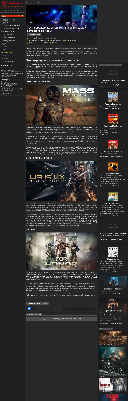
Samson (103, 376)
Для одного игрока (7, 82)
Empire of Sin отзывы (113, 311)
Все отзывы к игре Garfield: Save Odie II (111, 240)
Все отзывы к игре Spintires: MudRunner (110, 133)
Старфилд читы (6, 65)
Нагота (19, 89)
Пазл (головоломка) (16, 73)
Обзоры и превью (8, 38)
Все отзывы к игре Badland (109, 186)
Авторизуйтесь (46, 349)
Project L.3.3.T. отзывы (113, 151)
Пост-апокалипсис (7, 85)
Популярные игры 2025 (10, 29)
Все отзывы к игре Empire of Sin (111, 323)
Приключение (11, 70)
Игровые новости (8, 20)
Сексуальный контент (8, 87)
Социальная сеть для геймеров (12, 3)
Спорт (3, 75)
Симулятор (4, 73)
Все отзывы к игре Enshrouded (111, 293)
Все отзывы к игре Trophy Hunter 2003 (112, 85)
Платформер (5, 77)
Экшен (3, 70)
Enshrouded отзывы (113, 289)
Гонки (14, 75)
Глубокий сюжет (6, 94)
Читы (3, 50)
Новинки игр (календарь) (11, 26)
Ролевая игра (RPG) (7, 72)
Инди (14, 89)
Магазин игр (6, 53)
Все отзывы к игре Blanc (108, 271)
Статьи (40, 3)
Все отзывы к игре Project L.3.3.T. (112, 156)
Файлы (4, 47)
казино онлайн (7, 62)
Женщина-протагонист (9, 83)
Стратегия (18, 72)
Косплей (4, 59)
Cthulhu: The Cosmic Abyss (112, 360)
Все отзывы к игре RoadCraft (110, 108)
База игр (4, 23)
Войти (12, 16)
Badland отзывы (113, 173)
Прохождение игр (8, 41)
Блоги (3, 56)
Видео (3, 44)
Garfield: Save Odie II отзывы (113, 233)
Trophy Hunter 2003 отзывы (113, 80)
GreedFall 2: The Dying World (113, 345)
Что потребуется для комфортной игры (42, 38)
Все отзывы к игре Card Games (111, 216)
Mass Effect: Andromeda (39, 40)
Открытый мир (6, 89)
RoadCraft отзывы (113, 104)
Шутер (8, 75)
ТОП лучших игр (7, 32)
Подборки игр (6, 35)
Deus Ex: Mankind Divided (58, 40)
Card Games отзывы (113, 203)
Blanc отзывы (113, 259)
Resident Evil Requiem (110, 391)
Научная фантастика (8, 92)
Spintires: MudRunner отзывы (113, 127)
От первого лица (7, 90)
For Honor (73, 40)
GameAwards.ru (31, 3)
